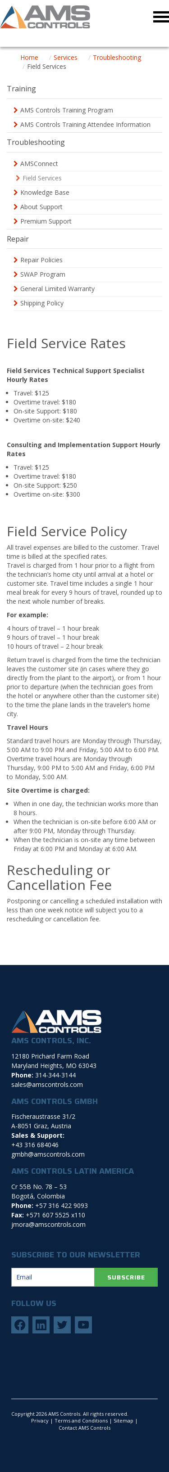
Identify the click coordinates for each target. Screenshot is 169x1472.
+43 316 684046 (35, 1144)
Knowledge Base (44, 192)
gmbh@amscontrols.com (48, 1154)
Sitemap (123, 1420)
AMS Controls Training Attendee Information (85, 124)
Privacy (40, 1420)
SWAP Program (42, 274)
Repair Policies (41, 260)
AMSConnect (39, 163)
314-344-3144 (55, 1075)
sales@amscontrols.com (47, 1084)
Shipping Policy (42, 303)
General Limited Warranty (57, 288)
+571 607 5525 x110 (55, 1215)
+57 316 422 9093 (61, 1205)
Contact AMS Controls (84, 1427)
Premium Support (46, 221)
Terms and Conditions (81, 1420)
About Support (41, 206)
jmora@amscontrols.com (48, 1224)
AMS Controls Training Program (66, 110)
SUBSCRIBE (126, 1277)
